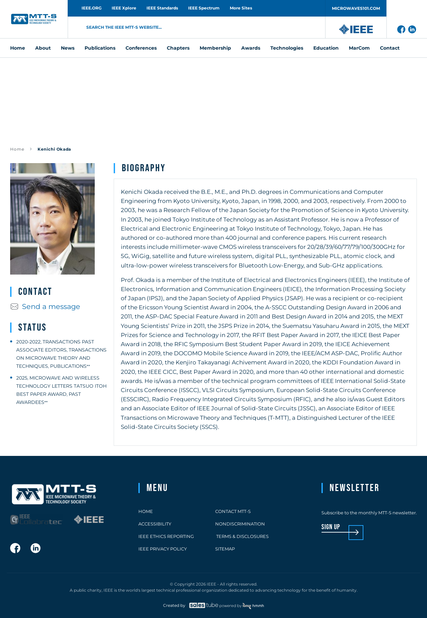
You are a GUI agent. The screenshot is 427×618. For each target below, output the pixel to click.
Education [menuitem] (326, 48)
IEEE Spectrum (204, 7)
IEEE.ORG (92, 7)
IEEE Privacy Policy (162, 548)
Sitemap (225, 548)
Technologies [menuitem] (286, 48)
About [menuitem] (43, 48)
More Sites (241, 7)
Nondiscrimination (240, 523)
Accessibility (154, 523)
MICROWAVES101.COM (356, 8)
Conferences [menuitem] (141, 48)
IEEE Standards (162, 7)
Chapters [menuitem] (178, 48)
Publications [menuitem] (100, 48)
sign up (330, 527)
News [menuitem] (67, 48)
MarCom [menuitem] (359, 48)
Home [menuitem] (17, 48)
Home (17, 149)
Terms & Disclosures (242, 536)
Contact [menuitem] (390, 48)
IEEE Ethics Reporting (166, 536)
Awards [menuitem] (250, 48)
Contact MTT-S (233, 511)
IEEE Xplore (124, 7)
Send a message (45, 306)
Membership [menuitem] (215, 48)
